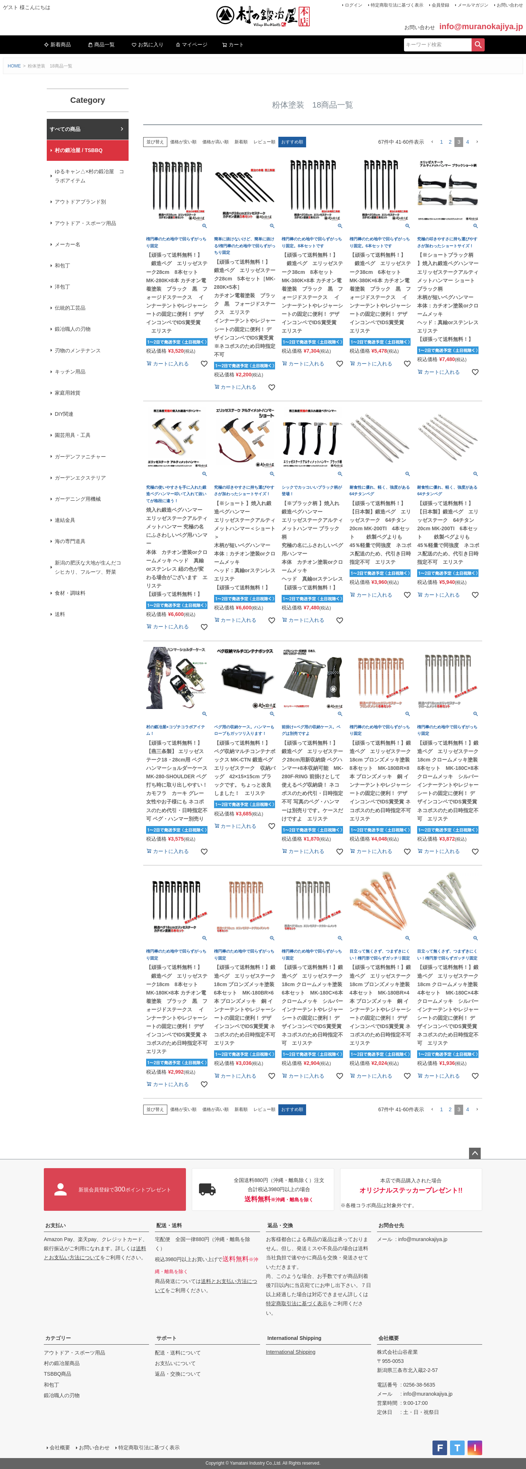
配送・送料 (169, 1225)
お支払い (55, 1225)
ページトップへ (475, 1153)
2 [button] (450, 142)
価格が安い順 (183, 141)
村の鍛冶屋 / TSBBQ (79, 150)
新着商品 (57, 44)
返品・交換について (178, 1374)
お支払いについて (175, 1363)
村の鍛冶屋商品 (62, 1363)
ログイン (353, 5)
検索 (478, 44)
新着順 (241, 141)
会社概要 (388, 1338)
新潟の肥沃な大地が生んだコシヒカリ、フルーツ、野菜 (88, 567)
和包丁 (62, 265)
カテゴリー (58, 1338)
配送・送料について (178, 1353)
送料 (60, 614)
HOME (14, 66)
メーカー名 (67, 244)
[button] (432, 142)
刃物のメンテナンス (78, 350)
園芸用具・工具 (73, 435)
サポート (166, 1338)
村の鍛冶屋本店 (67, 129)
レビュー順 (264, 141)
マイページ (191, 44)
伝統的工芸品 (70, 308)
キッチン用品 (70, 372)
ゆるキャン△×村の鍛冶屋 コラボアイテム (89, 175)
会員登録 (440, 5)
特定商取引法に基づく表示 (397, 5)
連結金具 (65, 520)
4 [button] (467, 142)
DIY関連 (64, 414)
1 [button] (441, 142)
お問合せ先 (391, 1225)
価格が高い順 (215, 141)
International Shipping (294, 1338)
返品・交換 (280, 1225)
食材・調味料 (70, 593)
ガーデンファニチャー (80, 457)
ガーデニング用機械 (78, 499)
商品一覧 (101, 44)
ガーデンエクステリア (80, 478)
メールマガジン (473, 5)
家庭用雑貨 (67, 393)
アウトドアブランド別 (80, 202)
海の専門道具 (70, 541)
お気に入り (148, 44)
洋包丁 (62, 287)
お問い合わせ (510, 5)
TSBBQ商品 (57, 1374)
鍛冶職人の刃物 (73, 329)
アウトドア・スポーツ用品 (85, 223)
